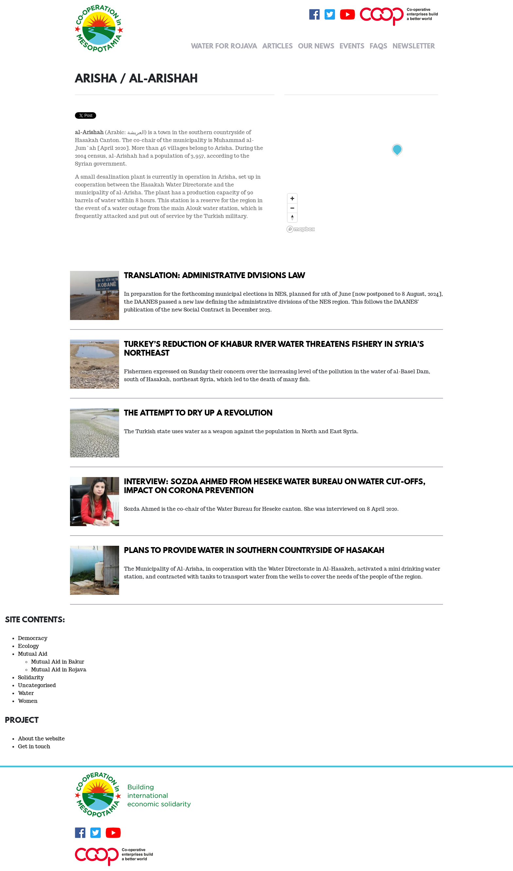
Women (28, 701)
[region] (361, 153)
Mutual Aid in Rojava (58, 669)
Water (26, 693)
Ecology (28, 646)
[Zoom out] (292, 208)
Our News (316, 46)
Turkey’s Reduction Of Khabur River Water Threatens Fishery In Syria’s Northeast (274, 348)
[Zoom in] (292, 198)
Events (352, 46)
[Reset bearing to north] (292, 217)
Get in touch (34, 746)
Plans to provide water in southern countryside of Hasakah (254, 550)
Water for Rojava (224, 46)
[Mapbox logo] (300, 229)
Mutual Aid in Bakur (57, 661)
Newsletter (414, 46)
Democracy (32, 638)
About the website (41, 738)
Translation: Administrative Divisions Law (214, 275)
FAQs (378, 46)
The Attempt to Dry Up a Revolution (198, 412)
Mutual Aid (32, 653)
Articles (277, 46)
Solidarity (31, 677)
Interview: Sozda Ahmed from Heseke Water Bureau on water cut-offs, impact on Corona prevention (275, 485)
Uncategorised (37, 685)
